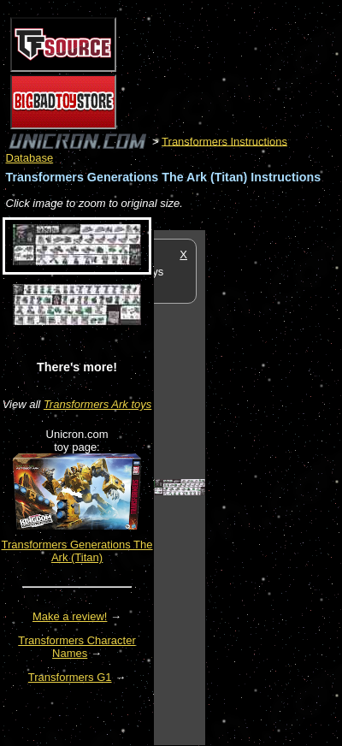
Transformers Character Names (77, 647)
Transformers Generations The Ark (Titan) (76, 551)
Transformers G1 (70, 677)
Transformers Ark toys (97, 404)
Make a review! (69, 616)
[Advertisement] (273, 486)
